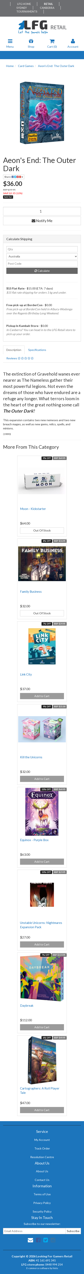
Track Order (42, 1148)
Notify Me (42, 220)
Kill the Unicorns (31, 757)
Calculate (42, 270)
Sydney (21, 7)
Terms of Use (42, 1194)
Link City (26, 674)
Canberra (47, 7)
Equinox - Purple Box (34, 840)
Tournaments (26, 11)
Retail (48, 4)
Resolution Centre (42, 1157)
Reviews (20, 358)
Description (13, 350)
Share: (13, 176)
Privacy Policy (42, 1203)
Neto (55, 1268)
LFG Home (24, 4)
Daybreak (26, 1005)
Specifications (37, 350)
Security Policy (42, 1211)
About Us (42, 1171)
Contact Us (42, 1180)
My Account (42, 1139)
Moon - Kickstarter (33, 509)
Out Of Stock (42, 530)
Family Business (31, 591)
